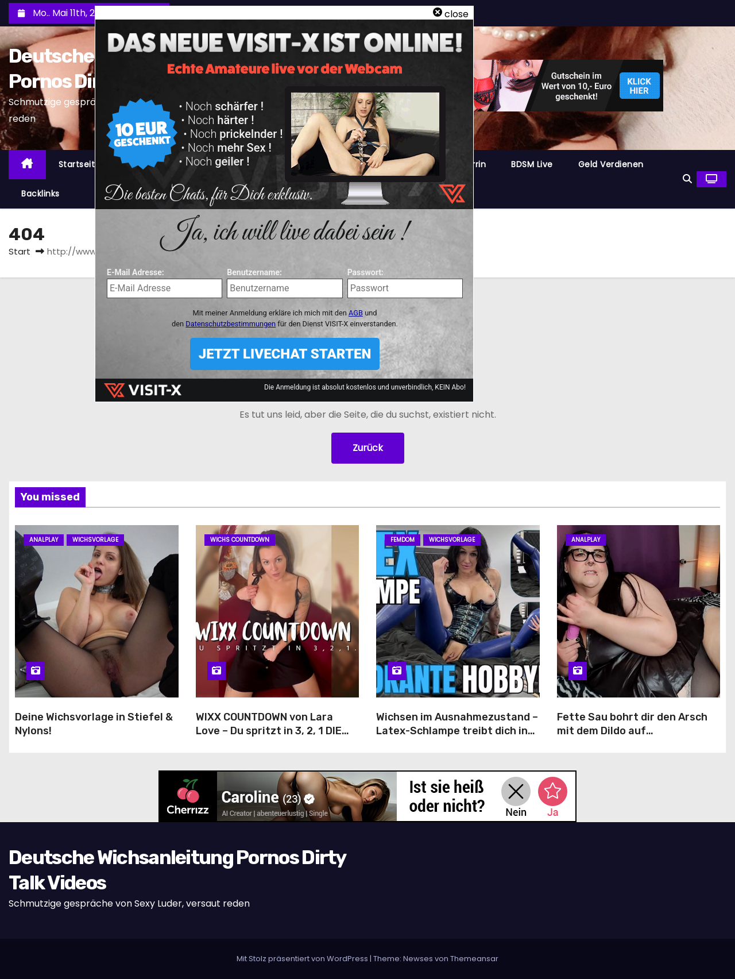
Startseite (79, 164)
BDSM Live (532, 164)
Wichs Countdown (239, 539)
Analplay (43, 539)
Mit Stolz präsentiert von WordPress (303, 958)
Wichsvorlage (95, 539)
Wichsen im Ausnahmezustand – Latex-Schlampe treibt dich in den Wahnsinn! (457, 731)
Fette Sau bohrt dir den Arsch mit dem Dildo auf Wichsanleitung (632, 731)
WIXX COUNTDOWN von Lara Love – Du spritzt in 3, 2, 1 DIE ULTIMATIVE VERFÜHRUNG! (269, 731)
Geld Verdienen (611, 164)
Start (19, 251)
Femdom (402, 539)
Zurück (368, 447)
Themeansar (474, 958)
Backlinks (40, 193)
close (456, 14)
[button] (687, 179)
